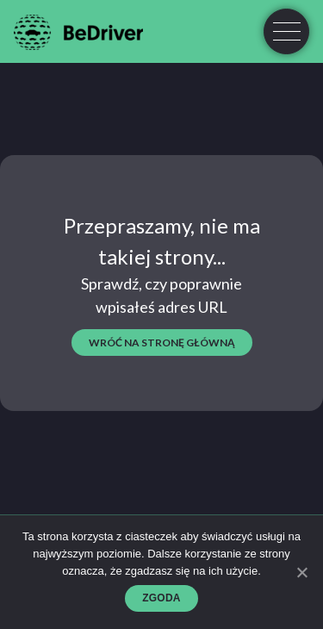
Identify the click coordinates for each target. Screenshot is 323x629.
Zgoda (161, 598)
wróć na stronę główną (162, 342)
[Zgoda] (301, 572)
